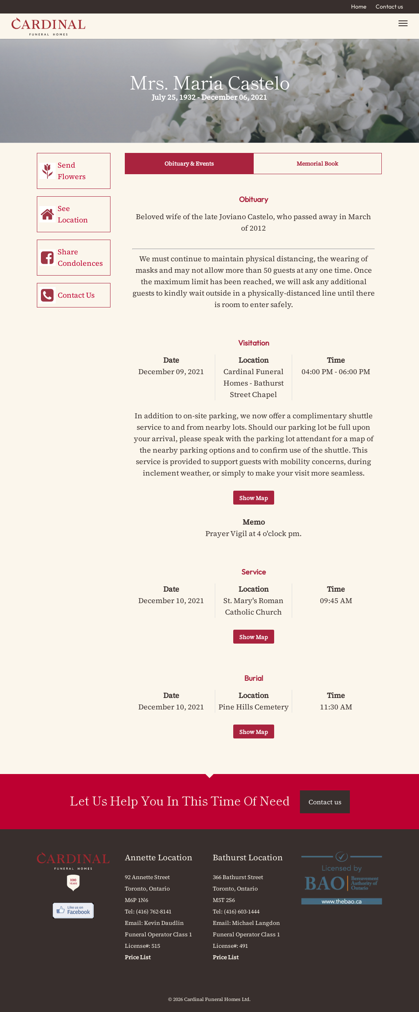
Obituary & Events (189, 163)
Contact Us (76, 295)
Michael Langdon (256, 923)
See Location (73, 214)
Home (359, 6)
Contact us (389, 6)
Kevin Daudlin (164, 923)
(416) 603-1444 (241, 911)
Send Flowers (72, 171)
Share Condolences (80, 257)
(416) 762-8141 (153, 911)
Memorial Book (317, 163)
